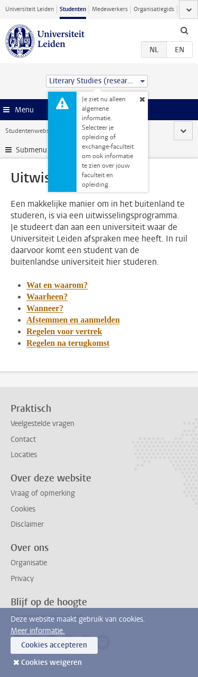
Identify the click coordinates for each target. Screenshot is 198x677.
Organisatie (29, 563)
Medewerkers (110, 9)
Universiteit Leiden (29, 9)
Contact (23, 439)
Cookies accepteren (54, 645)
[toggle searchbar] (184, 30)
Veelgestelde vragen (42, 424)
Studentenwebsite (30, 131)
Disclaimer (27, 524)
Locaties (24, 455)
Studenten (73, 9)
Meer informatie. (38, 631)
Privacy (22, 579)
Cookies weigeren (51, 662)
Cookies (23, 509)
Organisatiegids (154, 9)
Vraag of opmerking (43, 493)
